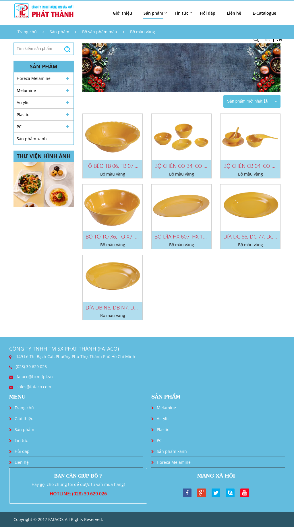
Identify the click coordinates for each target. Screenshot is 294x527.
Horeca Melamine (34, 78)
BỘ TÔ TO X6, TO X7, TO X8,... (119, 236)
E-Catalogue (264, 13)
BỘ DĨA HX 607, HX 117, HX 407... (192, 236)
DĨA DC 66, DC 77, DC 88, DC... (258, 236)
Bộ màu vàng (142, 31)
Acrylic (23, 102)
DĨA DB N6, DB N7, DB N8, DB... (122, 307)
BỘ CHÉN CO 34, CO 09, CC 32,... (192, 165)
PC (19, 126)
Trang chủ (27, 31)
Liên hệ (234, 13)
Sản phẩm (59, 31)
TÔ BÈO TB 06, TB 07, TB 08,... (120, 165)
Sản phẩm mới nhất (247, 101)
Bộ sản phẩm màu (99, 31)
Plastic (23, 114)
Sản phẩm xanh (32, 138)
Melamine (26, 90)
